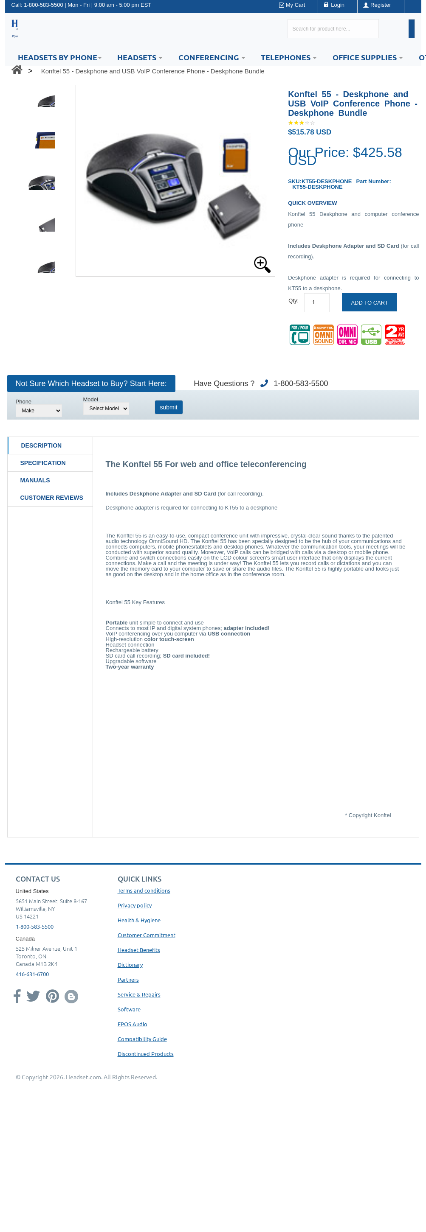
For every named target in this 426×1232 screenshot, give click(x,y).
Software (129, 1009)
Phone (24, 401)
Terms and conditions (144, 890)
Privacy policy (135, 905)
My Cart (295, 5)
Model (90, 399)
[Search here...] (333, 28)
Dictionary (130, 964)
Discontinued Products (146, 1053)
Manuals (35, 480)
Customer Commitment (146, 934)
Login (337, 5)
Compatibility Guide (142, 1038)
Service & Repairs (139, 994)
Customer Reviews (51, 497)
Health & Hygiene (139, 920)
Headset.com (83, 1077)
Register (380, 5)
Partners (128, 979)
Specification (43, 462)
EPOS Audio (132, 1024)
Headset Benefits (139, 949)
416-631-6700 (32, 973)
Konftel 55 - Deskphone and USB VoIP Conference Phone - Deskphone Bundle (153, 71)
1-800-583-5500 (43, 5)
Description (41, 445)
